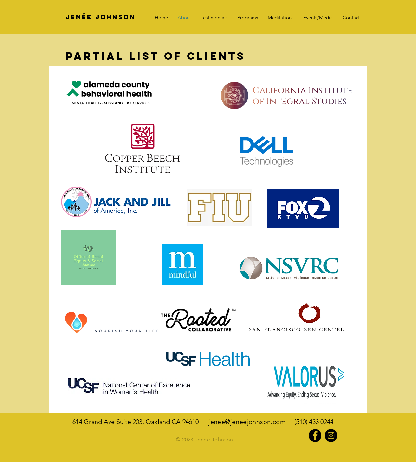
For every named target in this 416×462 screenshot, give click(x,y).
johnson (259, 422)
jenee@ (219, 422)
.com (282, 422)
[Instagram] (331, 435)
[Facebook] (315, 435)
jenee (238, 422)
